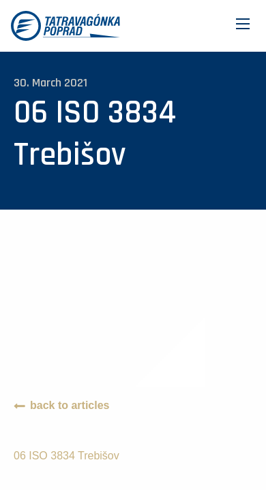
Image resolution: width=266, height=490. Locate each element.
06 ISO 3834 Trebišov (66, 455)
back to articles (70, 405)
